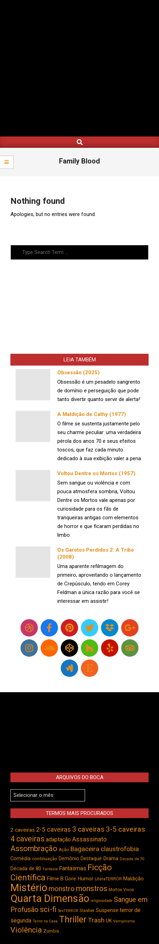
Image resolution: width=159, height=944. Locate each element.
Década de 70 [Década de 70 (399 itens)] (132, 859)
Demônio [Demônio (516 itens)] (69, 859)
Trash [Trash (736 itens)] (96, 920)
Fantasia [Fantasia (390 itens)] (50, 869)
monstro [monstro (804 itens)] (62, 889)
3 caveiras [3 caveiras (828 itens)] (88, 829)
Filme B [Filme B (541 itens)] (55, 878)
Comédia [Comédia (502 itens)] (20, 858)
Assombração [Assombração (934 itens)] (33, 848)
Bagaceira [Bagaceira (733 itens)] (84, 849)
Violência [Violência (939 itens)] (26, 930)
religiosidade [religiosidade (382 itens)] (101, 900)
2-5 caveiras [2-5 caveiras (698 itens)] (53, 829)
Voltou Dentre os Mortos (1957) (96, 473)
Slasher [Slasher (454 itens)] (87, 910)
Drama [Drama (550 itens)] (110, 858)
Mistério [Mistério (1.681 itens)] (28, 888)
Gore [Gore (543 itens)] (70, 878)
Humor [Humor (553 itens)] (85, 878)
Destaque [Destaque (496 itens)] (91, 858)
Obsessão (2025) (78, 372)
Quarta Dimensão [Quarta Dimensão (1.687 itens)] (49, 898)
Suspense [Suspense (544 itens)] (107, 910)
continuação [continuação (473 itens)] (44, 858)
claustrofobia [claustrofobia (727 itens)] (120, 849)
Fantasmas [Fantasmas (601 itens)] (72, 868)
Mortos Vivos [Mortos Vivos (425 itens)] (121, 889)
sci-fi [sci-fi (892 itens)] (48, 909)
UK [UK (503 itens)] (109, 920)
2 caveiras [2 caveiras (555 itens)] (22, 830)
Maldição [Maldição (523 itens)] (133, 878)
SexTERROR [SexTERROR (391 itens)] (68, 911)
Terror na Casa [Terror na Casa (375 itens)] (45, 921)
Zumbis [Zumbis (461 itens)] (51, 931)
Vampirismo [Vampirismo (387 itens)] (124, 921)
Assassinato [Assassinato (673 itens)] (89, 839)
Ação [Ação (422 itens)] (64, 849)
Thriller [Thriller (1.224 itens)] (72, 919)
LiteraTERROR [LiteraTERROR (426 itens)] (108, 879)
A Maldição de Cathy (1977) (91, 414)
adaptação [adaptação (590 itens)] (58, 839)
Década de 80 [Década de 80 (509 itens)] (25, 869)
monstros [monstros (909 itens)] (91, 888)
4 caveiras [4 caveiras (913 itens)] (27, 838)
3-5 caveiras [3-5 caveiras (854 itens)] (125, 829)
